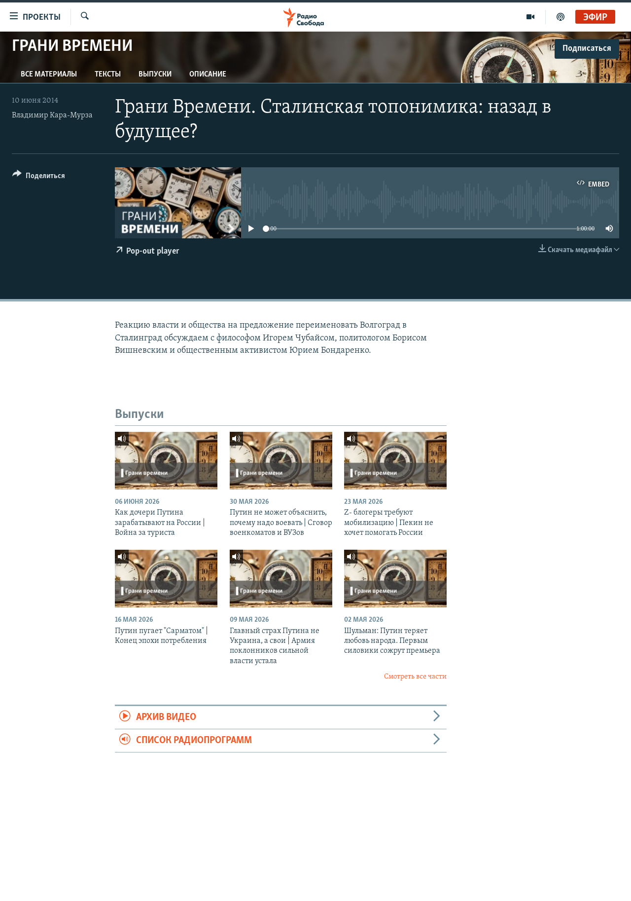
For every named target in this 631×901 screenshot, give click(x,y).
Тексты (108, 74)
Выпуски (155, 74)
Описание (207, 74)
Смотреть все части (415, 676)
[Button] (38, 177)
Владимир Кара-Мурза (52, 115)
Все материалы (49, 74)
